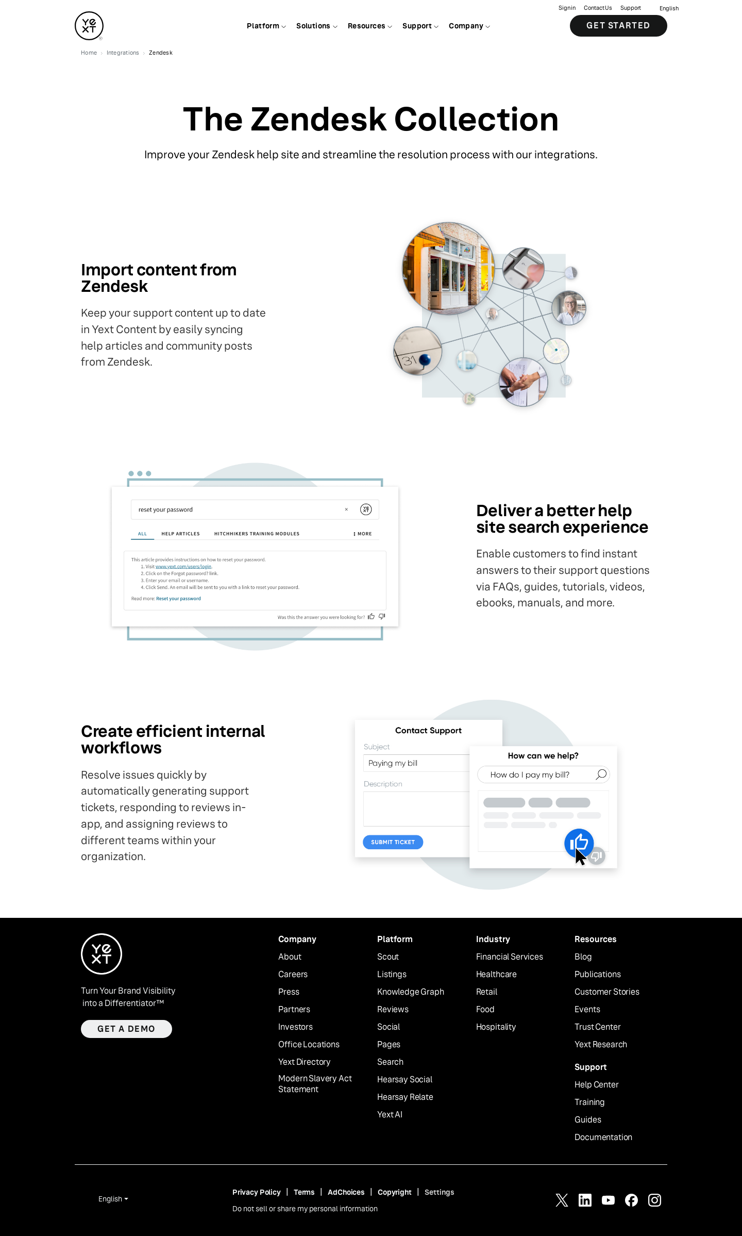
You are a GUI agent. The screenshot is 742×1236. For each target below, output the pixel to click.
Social (388, 1027)
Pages (388, 1045)
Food (485, 1009)
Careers (293, 974)
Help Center (596, 1085)
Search (390, 1062)
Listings (392, 974)
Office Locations (308, 1045)
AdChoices (346, 1192)
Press (288, 992)
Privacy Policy (256, 1192)
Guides (588, 1120)
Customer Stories (607, 992)
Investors (295, 1027)
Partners (294, 1009)
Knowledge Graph (410, 992)
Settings (439, 1192)
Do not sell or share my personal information (305, 1208)
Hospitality (496, 1027)
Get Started (618, 25)
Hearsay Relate (405, 1097)
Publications (597, 974)
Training (590, 1102)
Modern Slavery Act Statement (314, 1084)
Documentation (603, 1137)
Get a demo (126, 1029)
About (289, 957)
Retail (486, 992)
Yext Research (601, 1045)
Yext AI (389, 1115)
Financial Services (509, 957)
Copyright (395, 1192)
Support (630, 8)
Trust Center (597, 1027)
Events (587, 1009)
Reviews (393, 1009)
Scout (388, 957)
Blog (583, 957)
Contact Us (598, 8)
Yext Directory (304, 1062)
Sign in (567, 8)
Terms (304, 1192)
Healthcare (496, 974)
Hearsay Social (404, 1080)
